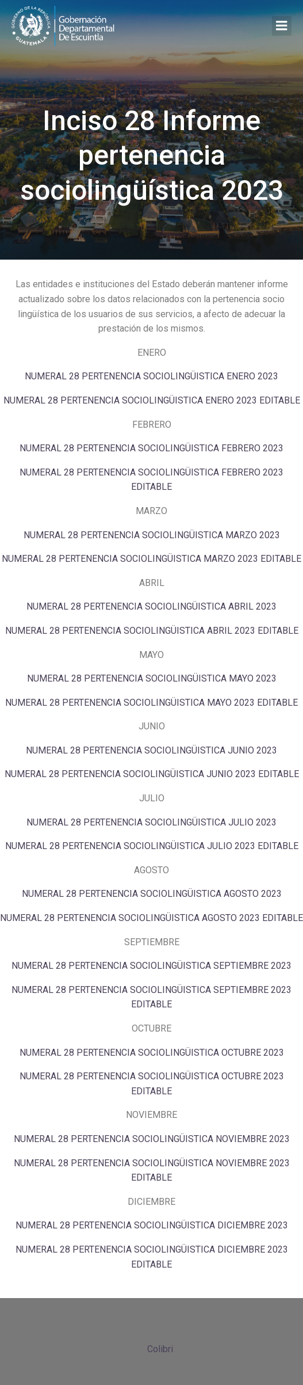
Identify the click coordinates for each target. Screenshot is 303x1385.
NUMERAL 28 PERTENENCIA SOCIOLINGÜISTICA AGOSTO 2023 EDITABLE (151, 917)
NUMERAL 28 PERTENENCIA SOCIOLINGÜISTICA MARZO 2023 (152, 535)
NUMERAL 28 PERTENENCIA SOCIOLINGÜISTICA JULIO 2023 (151, 822)
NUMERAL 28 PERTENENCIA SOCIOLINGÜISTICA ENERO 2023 (151, 376)
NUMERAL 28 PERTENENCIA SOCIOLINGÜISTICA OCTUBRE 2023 (152, 1052)
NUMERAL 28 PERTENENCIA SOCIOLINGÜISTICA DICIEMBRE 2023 (152, 1225)
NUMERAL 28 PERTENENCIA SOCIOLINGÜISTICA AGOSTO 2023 (152, 893)
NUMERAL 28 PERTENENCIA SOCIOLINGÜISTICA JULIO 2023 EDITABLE (151, 845)
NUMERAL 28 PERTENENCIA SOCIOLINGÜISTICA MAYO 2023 (152, 678)
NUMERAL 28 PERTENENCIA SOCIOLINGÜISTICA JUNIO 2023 (151, 750)
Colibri (160, 1349)
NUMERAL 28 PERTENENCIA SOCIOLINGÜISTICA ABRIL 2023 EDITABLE (151, 630)
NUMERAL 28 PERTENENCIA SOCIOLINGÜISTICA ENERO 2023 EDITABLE (151, 400)
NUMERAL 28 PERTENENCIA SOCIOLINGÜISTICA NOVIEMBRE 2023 (152, 1138)
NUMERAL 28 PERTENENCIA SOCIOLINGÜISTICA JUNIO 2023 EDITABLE (152, 773)
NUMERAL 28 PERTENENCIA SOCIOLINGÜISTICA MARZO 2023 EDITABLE (151, 558)
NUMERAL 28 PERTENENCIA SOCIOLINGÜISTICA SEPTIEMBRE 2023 (151, 965)
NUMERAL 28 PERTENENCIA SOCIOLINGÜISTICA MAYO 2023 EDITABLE (151, 702)
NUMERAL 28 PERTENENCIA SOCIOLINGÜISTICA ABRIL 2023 (151, 606)
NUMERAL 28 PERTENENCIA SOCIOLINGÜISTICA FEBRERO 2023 (151, 448)
